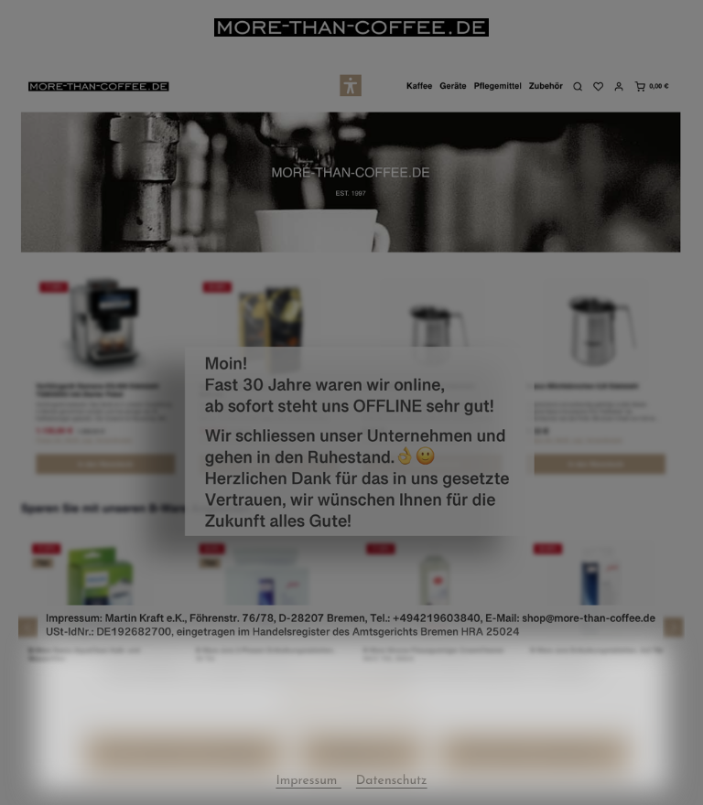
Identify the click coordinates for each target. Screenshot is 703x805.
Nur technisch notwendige (183, 780)
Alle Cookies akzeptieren (534, 780)
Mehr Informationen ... (351, 713)
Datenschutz (315, 739)
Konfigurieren (361, 780)
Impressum (393, 739)
